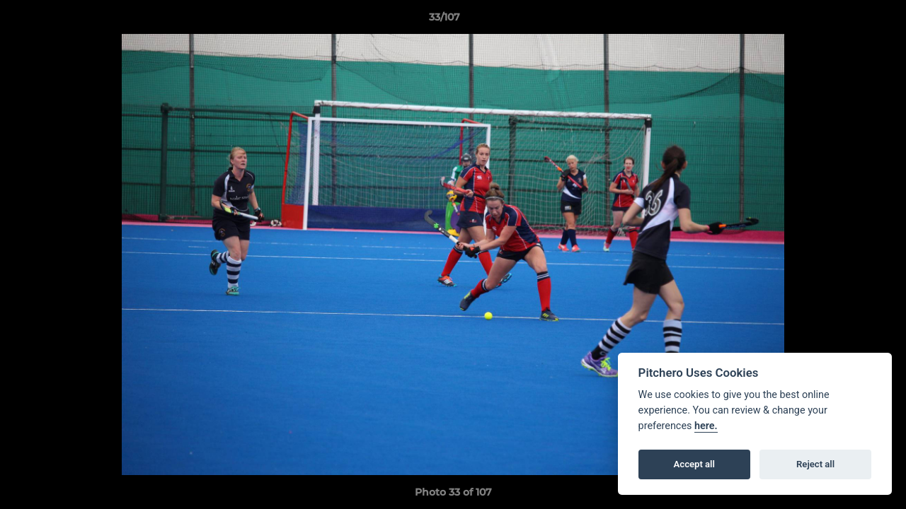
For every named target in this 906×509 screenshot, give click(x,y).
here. (706, 426)
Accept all (694, 464)
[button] (846, 20)
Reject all (815, 464)
